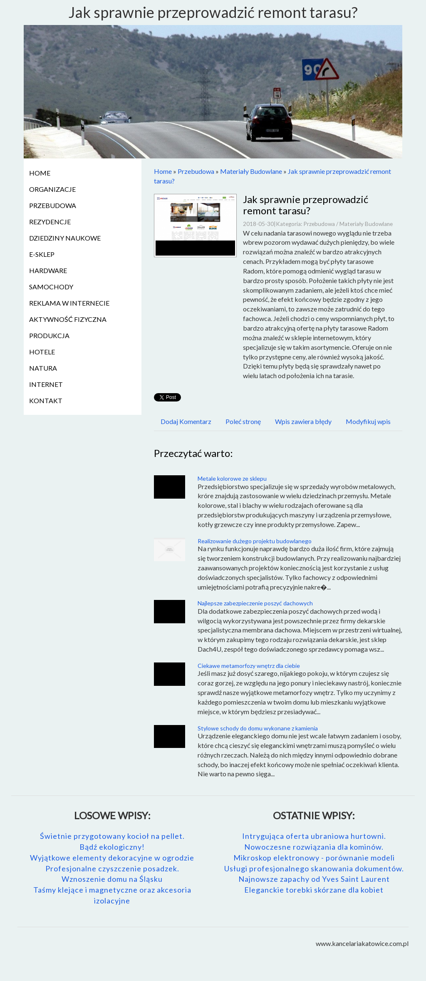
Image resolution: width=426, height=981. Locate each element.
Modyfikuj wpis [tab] (368, 421)
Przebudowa (196, 171)
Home (163, 171)
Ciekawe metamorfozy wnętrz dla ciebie (249, 665)
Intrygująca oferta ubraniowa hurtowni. (314, 835)
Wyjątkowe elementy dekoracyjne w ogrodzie (112, 857)
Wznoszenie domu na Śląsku (112, 878)
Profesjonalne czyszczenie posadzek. (112, 868)
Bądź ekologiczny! (112, 846)
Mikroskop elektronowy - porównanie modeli (314, 857)
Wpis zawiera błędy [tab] (303, 421)
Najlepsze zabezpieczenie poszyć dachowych (255, 603)
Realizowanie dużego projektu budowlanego (255, 540)
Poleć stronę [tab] (243, 421)
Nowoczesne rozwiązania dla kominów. (314, 846)
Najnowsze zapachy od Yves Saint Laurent (314, 878)
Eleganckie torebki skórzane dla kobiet (314, 889)
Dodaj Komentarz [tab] (186, 421)
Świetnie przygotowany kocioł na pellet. (112, 835)
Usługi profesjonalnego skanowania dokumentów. (314, 868)
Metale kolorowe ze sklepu (232, 478)
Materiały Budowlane (251, 171)
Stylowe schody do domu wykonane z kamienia (258, 728)
